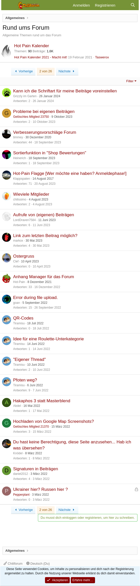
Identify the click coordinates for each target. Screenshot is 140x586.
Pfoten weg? (25, 380)
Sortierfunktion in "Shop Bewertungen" (49, 152)
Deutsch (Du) (38, 563)
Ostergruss (23, 256)
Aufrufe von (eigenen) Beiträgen (43, 214)
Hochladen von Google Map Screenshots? (53, 421)
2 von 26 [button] (45, 71)
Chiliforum (13, 563)
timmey (18, 137)
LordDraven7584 (24, 220)
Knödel (17, 453)
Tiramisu (19, 323)
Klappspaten (21, 178)
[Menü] (8, 5)
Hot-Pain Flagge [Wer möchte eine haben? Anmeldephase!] (70, 173)
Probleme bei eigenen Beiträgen (44, 111)
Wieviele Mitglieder (31, 194)
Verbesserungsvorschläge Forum (44, 132)
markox (18, 240)
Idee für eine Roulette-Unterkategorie (48, 339)
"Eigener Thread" (29, 359)
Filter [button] (130, 81)
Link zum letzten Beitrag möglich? (45, 235)
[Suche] (133, 5)
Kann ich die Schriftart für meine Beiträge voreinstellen (65, 91)
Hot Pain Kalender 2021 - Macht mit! (40, 57)
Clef (15, 261)
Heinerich (19, 158)
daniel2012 (20, 474)
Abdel (17, 406)
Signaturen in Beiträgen (35, 468)
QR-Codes (23, 318)
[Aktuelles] (123, 5)
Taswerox (102, 57)
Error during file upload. (35, 297)
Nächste (67, 71)
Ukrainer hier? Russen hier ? (40, 489)
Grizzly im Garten (25, 96)
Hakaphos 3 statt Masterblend (41, 400)
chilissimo (19, 199)
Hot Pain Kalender (31, 45)
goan (16, 303)
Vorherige (23, 71)
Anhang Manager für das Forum (43, 276)
